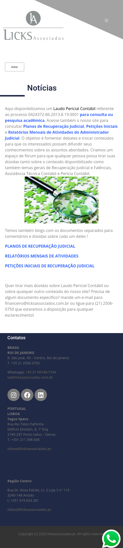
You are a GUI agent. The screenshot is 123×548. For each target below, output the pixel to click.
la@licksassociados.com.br (30, 377)
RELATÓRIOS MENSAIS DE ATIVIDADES (42, 256)
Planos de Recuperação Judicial (53, 126)
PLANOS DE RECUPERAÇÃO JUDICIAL (40, 246)
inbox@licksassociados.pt (29, 448)
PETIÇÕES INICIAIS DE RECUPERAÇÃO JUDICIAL (50, 266)
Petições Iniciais (102, 126)
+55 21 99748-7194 (40, 372)
